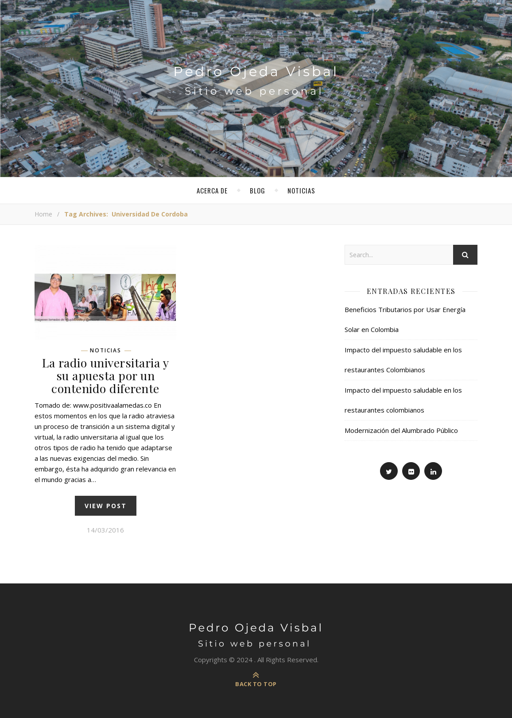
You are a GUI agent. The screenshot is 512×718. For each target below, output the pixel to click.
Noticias (301, 190)
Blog (257, 190)
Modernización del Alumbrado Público (401, 430)
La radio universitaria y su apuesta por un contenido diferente (105, 375)
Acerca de (212, 190)
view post (106, 506)
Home (43, 214)
